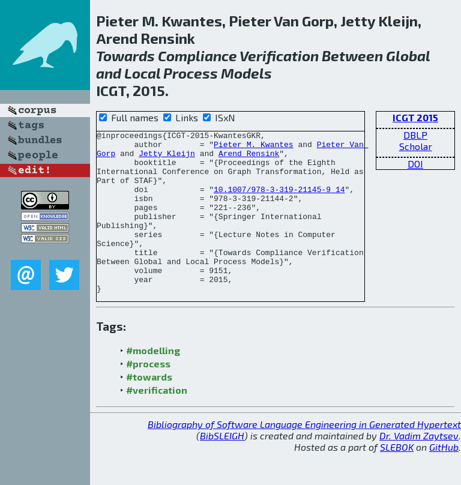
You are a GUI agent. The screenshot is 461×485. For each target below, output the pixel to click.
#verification (156, 422)
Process (190, 73)
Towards (125, 55)
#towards (149, 409)
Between (352, 55)
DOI (415, 163)
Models (246, 73)
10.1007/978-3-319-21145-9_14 (279, 201)
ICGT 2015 (415, 117)
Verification (279, 55)
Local (142, 73)
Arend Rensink (248, 158)
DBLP (415, 134)
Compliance (197, 55)
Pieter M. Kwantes (254, 147)
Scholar (415, 146)
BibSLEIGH (222, 468)
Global (408, 55)
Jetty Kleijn (167, 158)
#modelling (153, 382)
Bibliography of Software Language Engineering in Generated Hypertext (304, 456)
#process (148, 396)
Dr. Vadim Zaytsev (419, 468)
